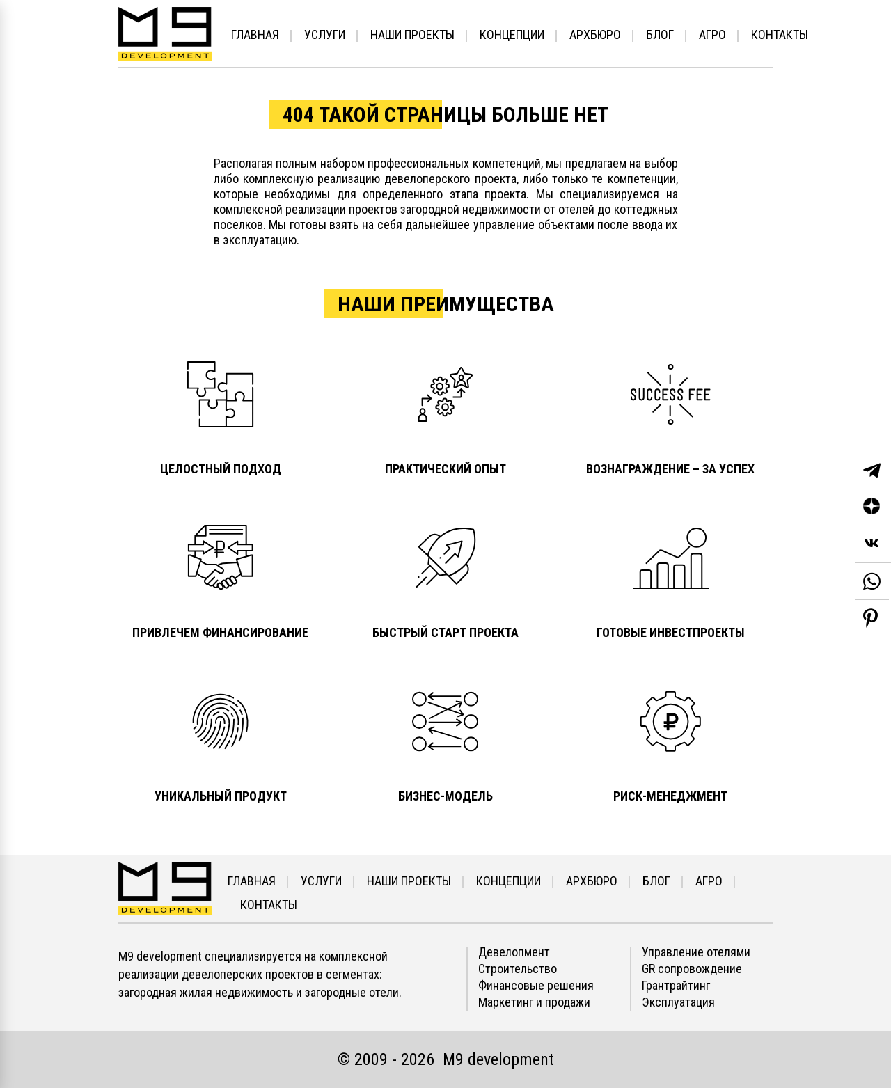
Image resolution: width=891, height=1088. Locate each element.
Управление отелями (696, 952)
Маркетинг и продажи (534, 1002)
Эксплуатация (678, 1002)
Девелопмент (514, 952)
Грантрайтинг (676, 986)
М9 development (498, 1059)
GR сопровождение (692, 969)
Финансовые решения (536, 986)
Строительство (517, 969)
